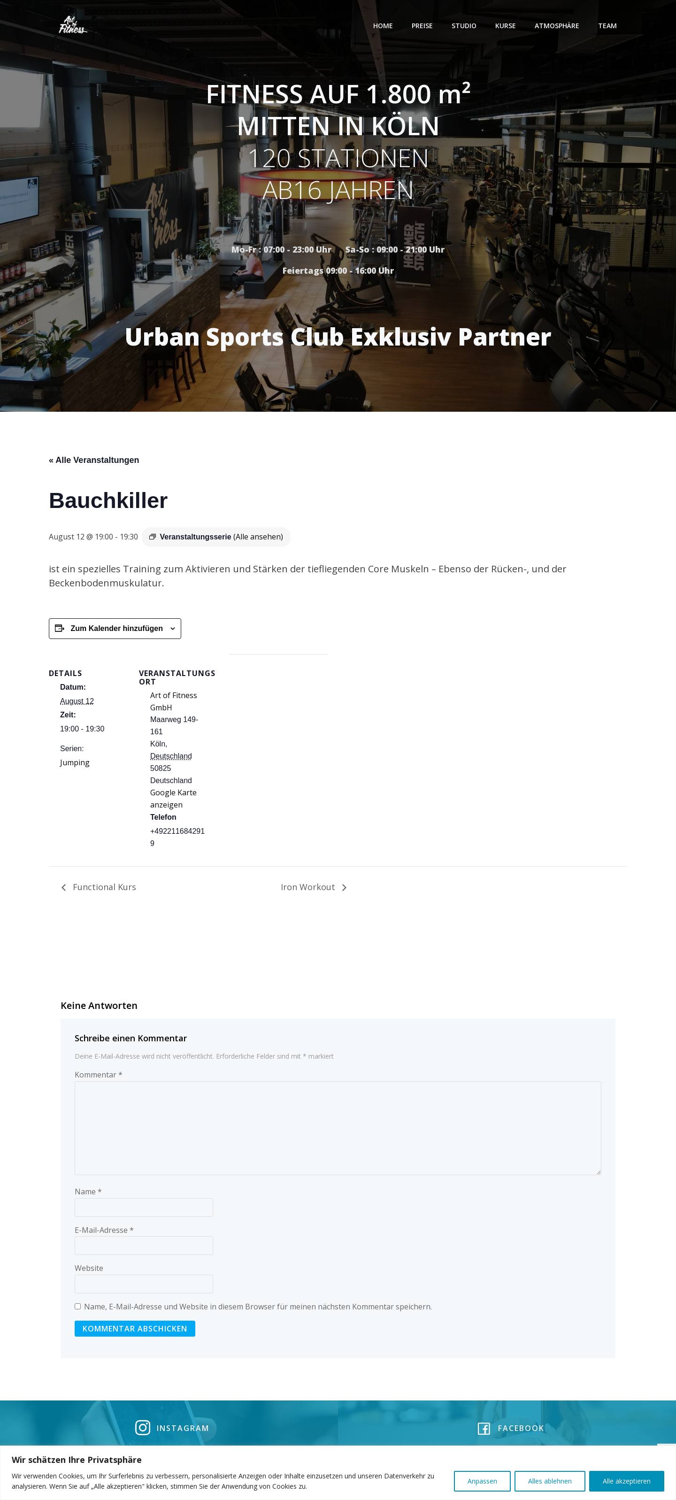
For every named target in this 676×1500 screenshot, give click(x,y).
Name (88, 1194)
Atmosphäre (558, 25)
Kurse (506, 25)
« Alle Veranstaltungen (94, 462)
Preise (423, 25)
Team (608, 25)
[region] (338, 1473)
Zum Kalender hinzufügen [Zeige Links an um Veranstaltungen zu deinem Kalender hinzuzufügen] (116, 630)
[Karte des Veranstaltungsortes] (278, 720)
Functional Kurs (103, 888)
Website (89, 1270)
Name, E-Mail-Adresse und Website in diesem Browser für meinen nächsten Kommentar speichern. (258, 1308)
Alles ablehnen (550, 1481)
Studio (465, 25)
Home (384, 25)
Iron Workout (309, 888)
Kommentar (99, 1076)
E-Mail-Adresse (104, 1232)
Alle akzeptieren (627, 1481)
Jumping (75, 764)
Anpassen (482, 1481)
